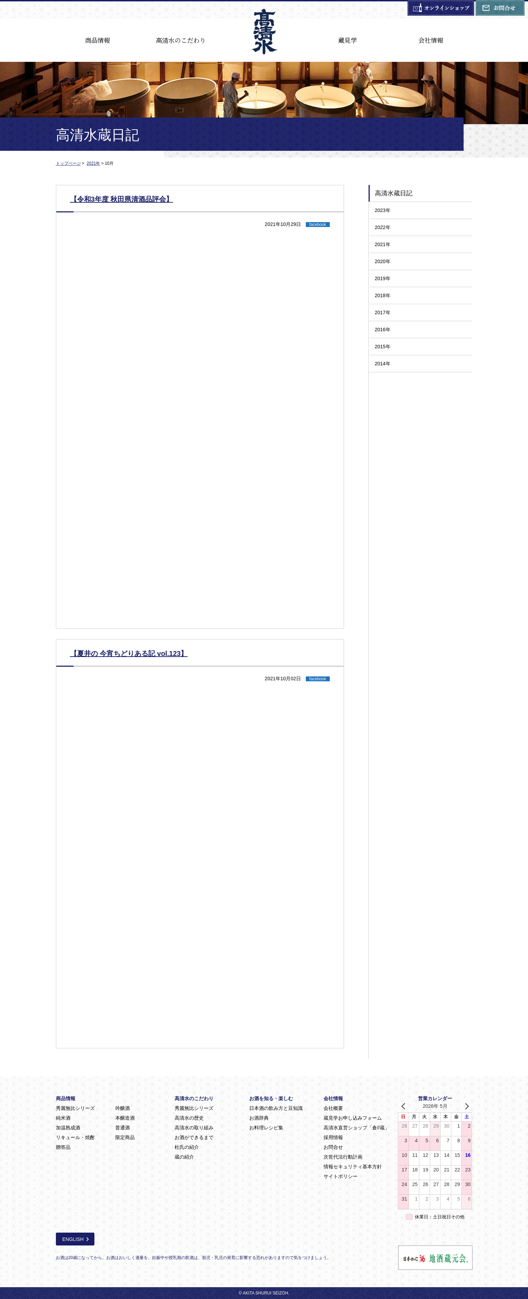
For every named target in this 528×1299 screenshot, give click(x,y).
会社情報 (430, 39)
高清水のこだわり (181, 39)
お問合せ (333, 1147)
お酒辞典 (259, 1118)
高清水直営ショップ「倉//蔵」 (356, 1127)
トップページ (68, 163)
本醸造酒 (125, 1118)
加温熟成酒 (68, 1127)
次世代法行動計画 (343, 1157)
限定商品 (125, 1137)
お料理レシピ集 (266, 1127)
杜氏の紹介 (187, 1147)
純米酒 (63, 1118)
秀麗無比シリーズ (75, 1108)
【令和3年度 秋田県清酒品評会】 (121, 199)
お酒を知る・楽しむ (271, 1098)
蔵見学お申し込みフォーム (353, 1118)
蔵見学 (347, 39)
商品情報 (97, 39)
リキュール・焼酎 (75, 1137)
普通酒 (122, 1127)
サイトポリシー (341, 1176)
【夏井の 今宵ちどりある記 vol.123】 (129, 653)
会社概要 (333, 1108)
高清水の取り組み (194, 1127)
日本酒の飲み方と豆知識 (276, 1108)
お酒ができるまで (194, 1137)
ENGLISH (73, 1239)
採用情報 (333, 1137)
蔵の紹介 (184, 1157)
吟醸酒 (122, 1108)
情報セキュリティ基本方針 (353, 1166)
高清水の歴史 (189, 1118)
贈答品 (63, 1147)
